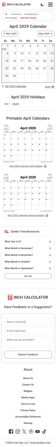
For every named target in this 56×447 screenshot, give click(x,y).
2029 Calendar (11, 18)
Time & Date (16, 14)
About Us (28, 378)
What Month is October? (28, 261)
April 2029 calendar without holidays (28, 215)
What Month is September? (28, 268)
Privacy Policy (28, 410)
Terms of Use (28, 404)
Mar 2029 (10, 33)
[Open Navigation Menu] (50, 4)
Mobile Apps (28, 397)
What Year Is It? (28, 241)
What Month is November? (28, 255)
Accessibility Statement (28, 416)
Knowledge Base (31, 14)
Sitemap (28, 423)
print (50, 86)
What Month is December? (28, 248)
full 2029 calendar (13, 86)
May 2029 (46, 33)
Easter (4, 49)
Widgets (28, 391)
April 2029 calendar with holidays (28, 166)
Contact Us (28, 384)
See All (28, 276)
